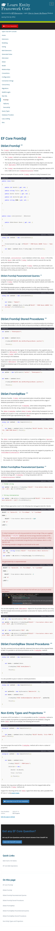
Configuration (6, 77)
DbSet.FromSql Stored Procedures (13, 900)
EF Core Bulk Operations (10, 866)
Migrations (5, 88)
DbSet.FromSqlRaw (8, 906)
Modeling (5, 43)
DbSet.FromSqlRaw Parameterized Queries (16, 911)
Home (4, 35)
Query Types (6, 111)
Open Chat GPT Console (9, 31)
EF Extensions (16, 13)
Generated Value (7, 54)
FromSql (5, 100)
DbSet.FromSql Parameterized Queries (14, 895)
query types (15, 793)
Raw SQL (4, 96)
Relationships (6, 69)
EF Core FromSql (8, 885)
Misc (3, 122)
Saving (4, 47)
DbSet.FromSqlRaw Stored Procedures (14, 916)
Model (4, 66)
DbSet (4, 62)
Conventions (5, 73)
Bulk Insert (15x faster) (10, 861)
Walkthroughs (6, 92)
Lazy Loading (6, 119)
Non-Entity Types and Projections (13, 921)
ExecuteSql (6, 107)
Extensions (5, 39)
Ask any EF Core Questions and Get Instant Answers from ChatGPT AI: (25, 837)
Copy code (50, 178)
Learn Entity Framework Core (15, 6)
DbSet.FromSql (7, 890)
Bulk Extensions (7, 50)
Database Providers (8, 115)
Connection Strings (7, 81)
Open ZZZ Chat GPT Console (12, 842)
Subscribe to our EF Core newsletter (16, 801)
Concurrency (6, 84)
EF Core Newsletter (10, 26)
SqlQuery (6, 103)
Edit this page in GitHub (8, 817)
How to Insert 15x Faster (37, 13)
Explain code (43, 178)
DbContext (5, 58)
